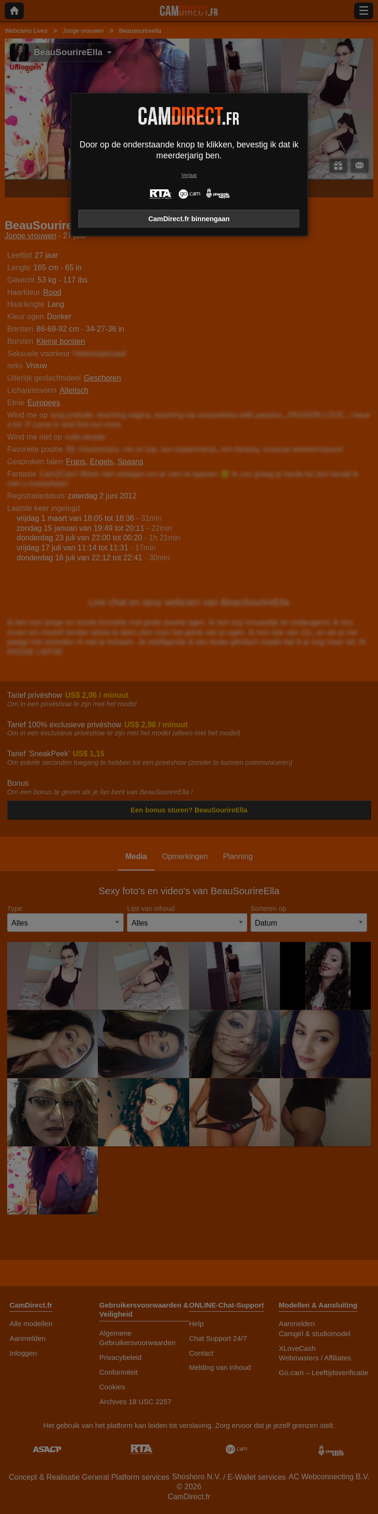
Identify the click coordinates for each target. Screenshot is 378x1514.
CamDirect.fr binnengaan (189, 219)
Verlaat (188, 175)
